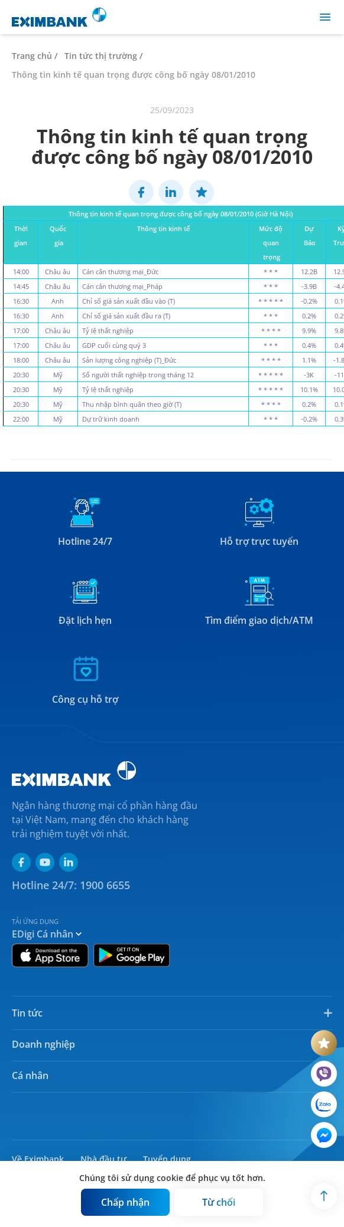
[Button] (125, 1202)
